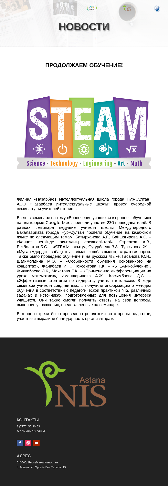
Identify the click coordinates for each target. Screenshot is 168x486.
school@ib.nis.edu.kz (31, 431)
